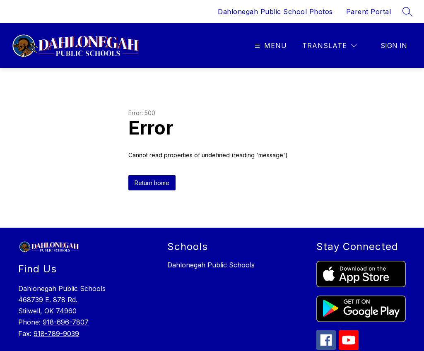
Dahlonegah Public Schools (211, 265)
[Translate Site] (329, 46)
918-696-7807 (66, 322)
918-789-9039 (56, 333)
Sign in (394, 45)
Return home (152, 182)
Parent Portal (368, 11)
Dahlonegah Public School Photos (275, 11)
